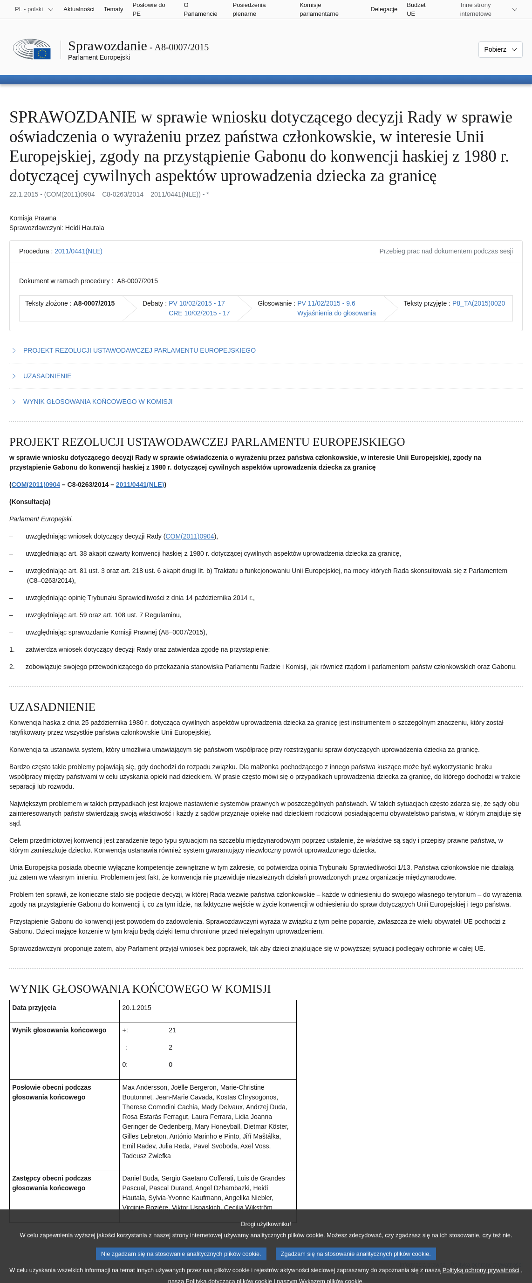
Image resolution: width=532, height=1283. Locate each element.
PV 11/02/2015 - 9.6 (326, 303)
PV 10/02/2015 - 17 (197, 303)
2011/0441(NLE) (78, 251)
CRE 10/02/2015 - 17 (199, 313)
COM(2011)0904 (36, 484)
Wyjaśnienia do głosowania (336, 313)
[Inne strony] (481, 9)
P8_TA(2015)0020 (478, 303)
